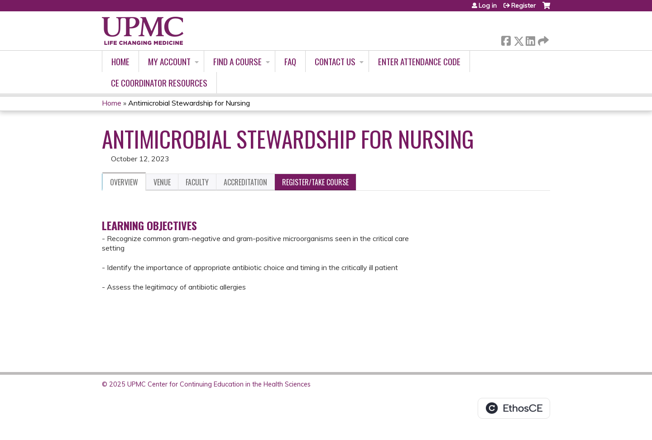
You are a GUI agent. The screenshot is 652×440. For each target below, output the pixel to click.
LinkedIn (530, 39)
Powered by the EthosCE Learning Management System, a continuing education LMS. (514, 408)
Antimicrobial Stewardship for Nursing (189, 102)
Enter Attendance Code (419, 61)
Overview (124, 182)
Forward (542, 39)
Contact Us (335, 61)
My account (169, 61)
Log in (488, 5)
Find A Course (237, 61)
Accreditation (245, 182)
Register (523, 5)
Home (120, 61)
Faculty (197, 182)
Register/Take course (315, 182)
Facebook (505, 39)
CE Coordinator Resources (159, 82)
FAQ (290, 61)
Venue (162, 182)
